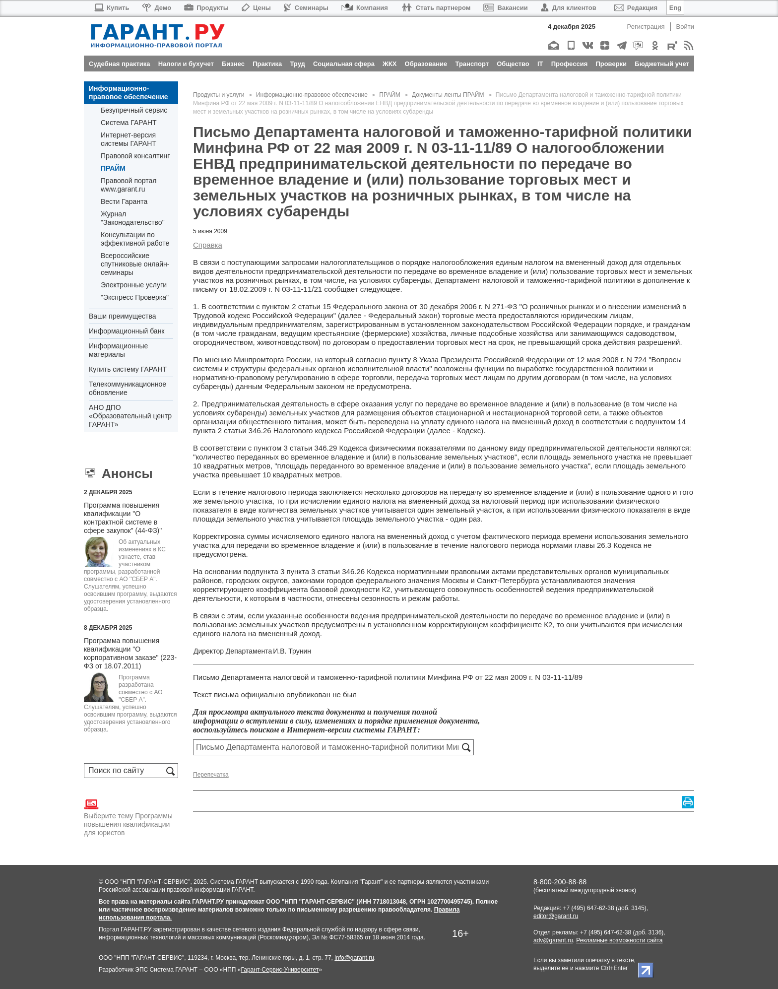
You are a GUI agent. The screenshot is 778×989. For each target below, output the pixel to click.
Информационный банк (127, 331)
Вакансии (505, 7)
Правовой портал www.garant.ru (129, 185)
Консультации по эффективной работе (135, 239)
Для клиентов (568, 7)
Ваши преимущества (122, 316)
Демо (156, 7)
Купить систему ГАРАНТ (128, 369)
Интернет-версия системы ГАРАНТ (128, 139)
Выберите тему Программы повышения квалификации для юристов (128, 817)
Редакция (635, 7)
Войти (685, 26)
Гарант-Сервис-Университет (280, 969)
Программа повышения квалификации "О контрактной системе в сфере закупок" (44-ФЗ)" (123, 517)
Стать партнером (436, 7)
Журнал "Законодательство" (133, 218)
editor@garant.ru (555, 916)
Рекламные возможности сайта (619, 940)
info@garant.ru (354, 957)
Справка (207, 245)
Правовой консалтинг (135, 156)
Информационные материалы (118, 350)
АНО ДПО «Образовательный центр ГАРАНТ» (130, 415)
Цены (256, 7)
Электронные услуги (134, 285)
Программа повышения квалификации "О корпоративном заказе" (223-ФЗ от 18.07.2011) (130, 653)
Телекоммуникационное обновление (127, 388)
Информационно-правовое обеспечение (128, 92)
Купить (111, 7)
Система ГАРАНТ (129, 123)
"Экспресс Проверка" (135, 297)
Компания (364, 7)
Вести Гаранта (124, 201)
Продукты (206, 7)
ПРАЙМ (113, 168)
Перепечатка (211, 774)
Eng (675, 7)
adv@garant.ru (553, 940)
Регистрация (646, 26)
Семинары (306, 7)
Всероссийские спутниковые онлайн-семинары (135, 264)
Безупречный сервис (134, 110)
